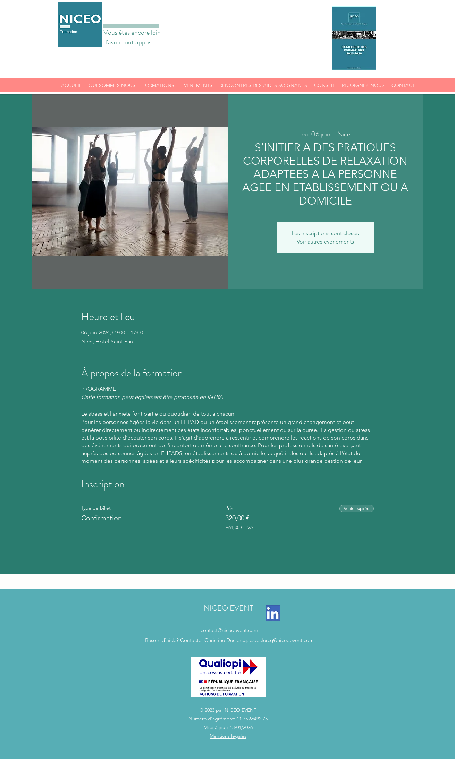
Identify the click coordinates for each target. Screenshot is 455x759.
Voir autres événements (325, 241)
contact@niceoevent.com (229, 630)
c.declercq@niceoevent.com (282, 640)
